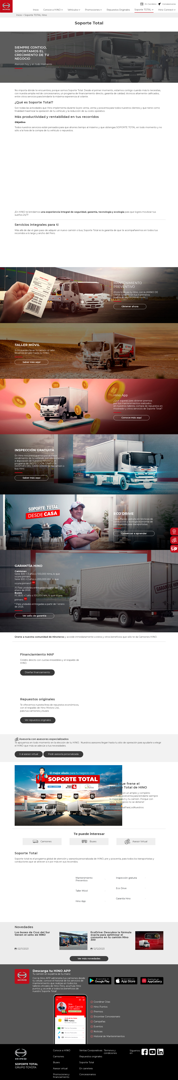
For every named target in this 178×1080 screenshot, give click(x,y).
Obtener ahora (129, 306)
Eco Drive (121, 888)
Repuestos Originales (118, 9)
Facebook (145, 1052)
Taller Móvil (82, 890)
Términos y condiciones (110, 1052)
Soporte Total (86, 1062)
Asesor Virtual (135, 841)
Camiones (42, 841)
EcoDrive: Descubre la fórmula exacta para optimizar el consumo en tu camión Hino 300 (111, 936)
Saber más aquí (31, 362)
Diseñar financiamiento (37, 672)
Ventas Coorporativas (90, 1050)
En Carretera (148, 4)
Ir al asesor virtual (28, 754)
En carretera (86, 1068)
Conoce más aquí (131, 417)
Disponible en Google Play (99, 980)
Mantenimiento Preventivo (84, 879)
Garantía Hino (123, 898)
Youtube (152, 1052)
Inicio (36, 9)
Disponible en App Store (125, 980)
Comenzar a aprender (134, 533)
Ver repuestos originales (38, 720)
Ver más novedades (89, 958)
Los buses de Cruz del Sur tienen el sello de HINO (32, 933)
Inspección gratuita (126, 877)
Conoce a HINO (61, 1050)
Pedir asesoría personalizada (63, 754)
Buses (89, 841)
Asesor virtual (60, 1068)
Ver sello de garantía (34, 615)
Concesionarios (167, 4)
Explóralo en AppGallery (151, 980)
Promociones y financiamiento (61, 1075)
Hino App (81, 901)
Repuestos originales (90, 1056)
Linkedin (160, 1052)
